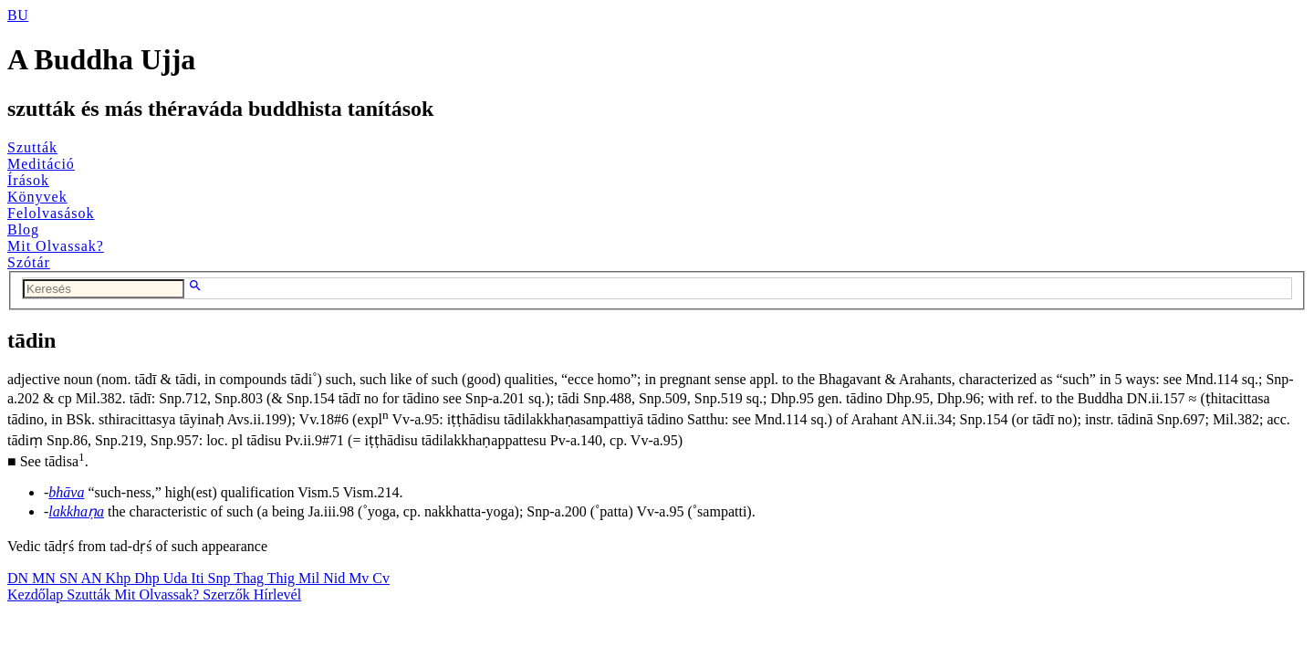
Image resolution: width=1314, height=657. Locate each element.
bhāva (66, 492)
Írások (28, 180)
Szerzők (228, 594)
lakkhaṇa (76, 511)
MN (45, 578)
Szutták (32, 147)
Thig (282, 578)
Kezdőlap (37, 594)
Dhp (148, 578)
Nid (336, 578)
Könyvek (37, 196)
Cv (381, 578)
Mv (360, 578)
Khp (120, 578)
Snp (221, 578)
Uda (177, 578)
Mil (310, 578)
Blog (23, 229)
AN (92, 578)
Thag (250, 578)
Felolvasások (51, 213)
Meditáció (41, 164)
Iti (199, 578)
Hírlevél (277, 594)
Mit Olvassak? (55, 246)
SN (70, 578)
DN (19, 578)
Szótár (28, 262)
